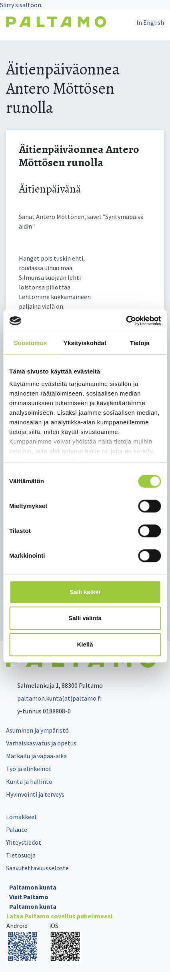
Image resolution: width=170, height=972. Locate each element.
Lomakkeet (21, 817)
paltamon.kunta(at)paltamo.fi (54, 698)
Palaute (16, 829)
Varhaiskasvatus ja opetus (41, 743)
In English (150, 22)
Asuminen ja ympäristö (37, 730)
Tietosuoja (21, 855)
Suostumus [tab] (30, 342)
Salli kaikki (85, 591)
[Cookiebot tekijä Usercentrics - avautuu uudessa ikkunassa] (126, 320)
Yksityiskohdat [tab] (85, 342)
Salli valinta (85, 618)
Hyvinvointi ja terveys (35, 794)
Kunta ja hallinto (29, 781)
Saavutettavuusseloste (37, 868)
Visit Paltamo (28, 897)
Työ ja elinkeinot (29, 769)
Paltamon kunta (32, 887)
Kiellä (85, 644)
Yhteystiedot (23, 842)
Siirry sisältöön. (21, 5)
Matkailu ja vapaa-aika (36, 756)
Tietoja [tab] (140, 342)
